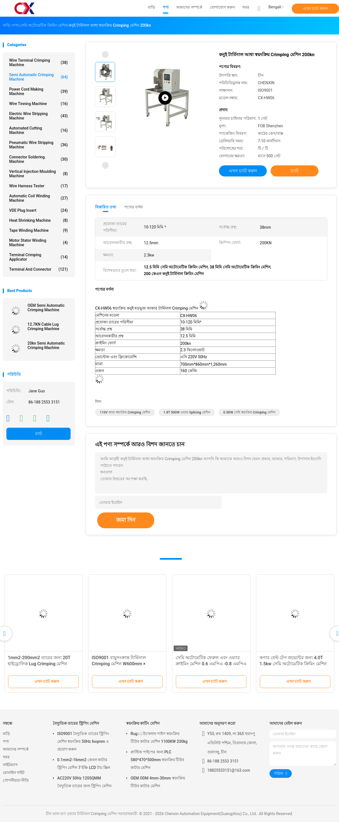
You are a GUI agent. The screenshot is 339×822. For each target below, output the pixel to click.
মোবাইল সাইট (13, 772)
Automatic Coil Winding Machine (38, 198)
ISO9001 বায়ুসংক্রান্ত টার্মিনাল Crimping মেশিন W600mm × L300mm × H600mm (119, 663)
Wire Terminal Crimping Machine (38, 62)
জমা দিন (125, 520)
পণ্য (6, 741)
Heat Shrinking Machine (38, 220)
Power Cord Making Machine (38, 91)
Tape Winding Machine (38, 230)
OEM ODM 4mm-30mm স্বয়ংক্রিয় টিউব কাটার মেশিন (158, 782)
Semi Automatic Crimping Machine (38, 77)
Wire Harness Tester (38, 186)
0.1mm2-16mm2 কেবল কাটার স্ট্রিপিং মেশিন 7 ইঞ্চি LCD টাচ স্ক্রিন (83, 764)
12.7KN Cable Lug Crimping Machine (43, 326)
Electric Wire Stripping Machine (38, 115)
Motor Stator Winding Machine (38, 242)
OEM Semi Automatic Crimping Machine (46, 307)
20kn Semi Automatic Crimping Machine (46, 345)
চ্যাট (38, 433)
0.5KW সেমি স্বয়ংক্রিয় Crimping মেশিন (249, 412)
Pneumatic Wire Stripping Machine (38, 144)
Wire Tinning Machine (38, 103)
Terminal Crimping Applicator (38, 257)
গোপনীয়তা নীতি (16, 780)
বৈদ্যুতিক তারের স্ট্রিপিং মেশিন (76, 723)
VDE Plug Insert (38, 210)
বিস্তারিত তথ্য (105, 207)
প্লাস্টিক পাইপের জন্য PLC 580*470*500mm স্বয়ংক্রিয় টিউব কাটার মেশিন (157, 760)
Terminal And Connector (38, 269)
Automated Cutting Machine (38, 130)
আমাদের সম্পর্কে (16, 749)
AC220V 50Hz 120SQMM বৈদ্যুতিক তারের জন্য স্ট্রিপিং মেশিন (84, 782)
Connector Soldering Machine (38, 159)
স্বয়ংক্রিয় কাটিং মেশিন (142, 723)
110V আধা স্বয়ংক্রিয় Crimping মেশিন (125, 412)
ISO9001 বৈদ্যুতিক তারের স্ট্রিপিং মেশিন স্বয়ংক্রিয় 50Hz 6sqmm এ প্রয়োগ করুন (83, 741)
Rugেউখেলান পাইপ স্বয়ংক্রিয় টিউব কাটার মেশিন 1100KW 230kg (159, 737)
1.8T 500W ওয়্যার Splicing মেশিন (186, 412)
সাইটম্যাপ (10, 765)
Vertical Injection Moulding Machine (38, 173)
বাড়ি (6, 733)
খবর (6, 757)
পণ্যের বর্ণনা (133, 207)
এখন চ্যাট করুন (315, 8)
